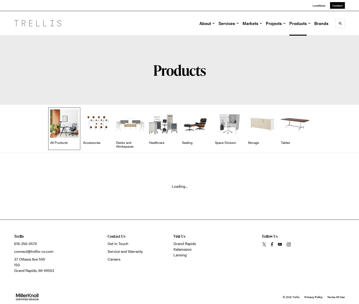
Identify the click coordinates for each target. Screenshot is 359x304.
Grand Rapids (184, 243)
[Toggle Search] (340, 23)
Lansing (180, 255)
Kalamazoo (182, 249)
